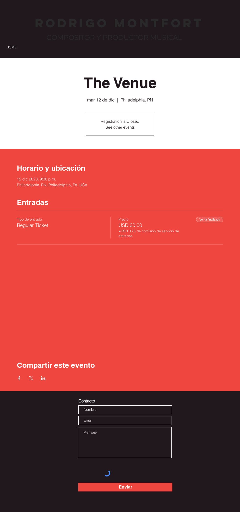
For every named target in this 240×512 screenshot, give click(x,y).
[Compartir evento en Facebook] (19, 378)
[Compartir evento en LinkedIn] (43, 378)
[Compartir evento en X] (31, 378)
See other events (120, 127)
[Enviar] (125, 487)
